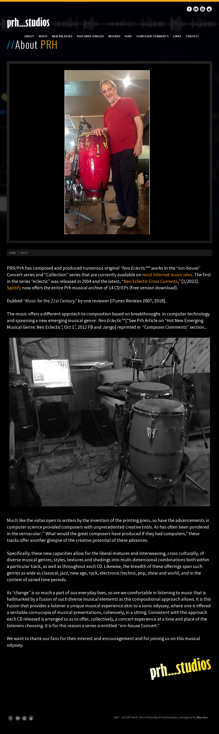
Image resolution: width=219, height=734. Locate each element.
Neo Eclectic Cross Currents (151, 281)
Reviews (114, 36)
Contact (192, 36)
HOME (12, 253)
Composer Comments (152, 36)
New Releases (62, 36)
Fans (128, 36)
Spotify (14, 288)
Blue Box (202, 717)
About (29, 36)
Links (177, 36)
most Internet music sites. (168, 275)
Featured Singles (90, 36)
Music (43, 36)
